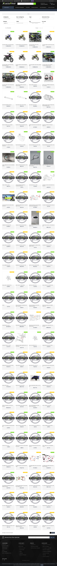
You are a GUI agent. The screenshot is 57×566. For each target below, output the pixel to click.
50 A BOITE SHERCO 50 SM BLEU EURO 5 (8, 44)
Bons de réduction (23, 554)
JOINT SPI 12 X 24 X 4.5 (5, 445)
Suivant (53, 532)
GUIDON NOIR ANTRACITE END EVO (47, 385)
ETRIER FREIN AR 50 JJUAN (5, 325)
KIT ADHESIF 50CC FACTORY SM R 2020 (7, 465)
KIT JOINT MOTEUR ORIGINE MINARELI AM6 (21, 505)
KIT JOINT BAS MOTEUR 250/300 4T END (48, 485)
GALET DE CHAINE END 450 (33, 345)
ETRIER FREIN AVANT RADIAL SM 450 (21, 325)
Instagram (4, 560)
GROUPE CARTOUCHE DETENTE (20, 385)
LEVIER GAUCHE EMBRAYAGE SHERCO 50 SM (8, 525)
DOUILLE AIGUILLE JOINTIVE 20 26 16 (47, 265)
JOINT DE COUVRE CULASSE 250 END (21, 425)
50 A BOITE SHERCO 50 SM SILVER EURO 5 (21, 44)
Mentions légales (46, 546)
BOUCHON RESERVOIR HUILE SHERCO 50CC (48, 144)
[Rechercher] (25, 4)
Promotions (33, 544)
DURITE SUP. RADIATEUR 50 (33, 285)
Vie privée (31, 560)
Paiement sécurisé (46, 549)
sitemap (44, 554)
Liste (4, 27)
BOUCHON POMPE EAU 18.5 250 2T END (34, 144)
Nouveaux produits (34, 546)
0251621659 (5, 551)
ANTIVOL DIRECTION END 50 (33, 84)
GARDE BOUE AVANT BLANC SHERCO (47, 345)
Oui (43, 22)
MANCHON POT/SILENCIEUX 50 (33, 525)
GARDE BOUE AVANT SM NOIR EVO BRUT (8, 365)
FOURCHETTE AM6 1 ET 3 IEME (6, 345)
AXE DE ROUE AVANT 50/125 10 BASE (21, 104)
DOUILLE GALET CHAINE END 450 (6, 285)
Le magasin (28, 7)
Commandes (22, 549)
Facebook (2, 560)
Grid (2, 27)
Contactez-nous (51, 7)
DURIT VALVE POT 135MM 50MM (20, 285)
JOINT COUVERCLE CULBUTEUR (46, 405)
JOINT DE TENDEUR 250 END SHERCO (47, 425)
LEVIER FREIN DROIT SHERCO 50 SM (47, 505)
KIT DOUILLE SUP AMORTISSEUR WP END (34, 485)
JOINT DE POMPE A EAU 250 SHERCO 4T (34, 425)
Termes (34, 560)
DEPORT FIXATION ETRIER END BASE (34, 265)
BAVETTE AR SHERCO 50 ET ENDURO (7, 124)
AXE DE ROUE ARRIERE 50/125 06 (6, 104)
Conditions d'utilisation (47, 551)
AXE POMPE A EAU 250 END (33, 104)
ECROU (3, 305)
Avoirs (21, 551)
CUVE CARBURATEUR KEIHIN (6, 265)
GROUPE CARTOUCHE (5, 385)
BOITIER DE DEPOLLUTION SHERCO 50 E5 (21, 124)
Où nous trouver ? (34, 7)
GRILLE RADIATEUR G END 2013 (33, 365)
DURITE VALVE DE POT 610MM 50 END (47, 285)
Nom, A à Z (47, 28)
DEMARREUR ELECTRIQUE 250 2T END (21, 265)
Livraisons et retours (46, 544)
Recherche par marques (19, 7)
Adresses (21, 553)
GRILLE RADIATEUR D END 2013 (20, 365)
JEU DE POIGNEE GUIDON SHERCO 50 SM (21, 405)
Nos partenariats (43, 7)
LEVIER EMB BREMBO (32, 505)
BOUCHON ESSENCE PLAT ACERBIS (20, 144)
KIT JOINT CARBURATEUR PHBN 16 (7, 505)
